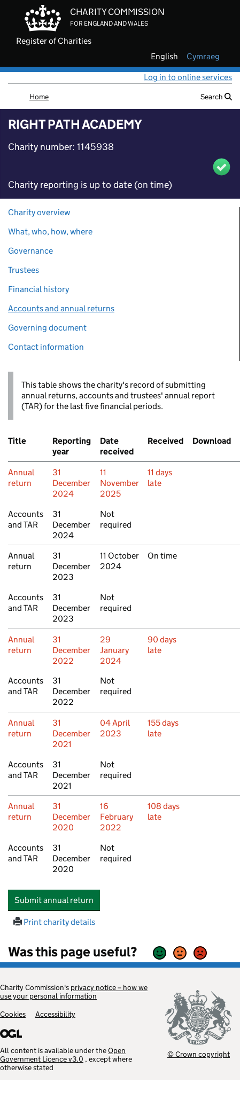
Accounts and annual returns (61, 308)
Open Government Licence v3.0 (63, 1055)
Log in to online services (188, 77)
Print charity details (54, 922)
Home (39, 96)
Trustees (23, 270)
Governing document (47, 328)
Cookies (13, 1014)
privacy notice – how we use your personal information (74, 992)
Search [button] (216, 96)
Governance (30, 251)
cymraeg (203, 56)
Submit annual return (57, 899)
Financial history (38, 289)
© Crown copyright (198, 1053)
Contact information (46, 347)
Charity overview (39, 212)
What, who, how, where (50, 231)
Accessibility (55, 1014)
